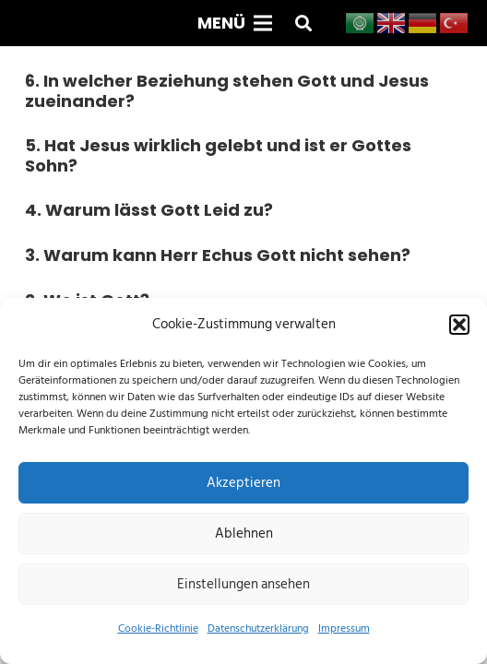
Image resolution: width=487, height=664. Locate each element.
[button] (459, 324)
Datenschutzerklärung (258, 628)
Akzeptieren (243, 482)
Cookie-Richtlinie (158, 628)
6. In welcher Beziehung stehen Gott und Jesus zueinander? (227, 91)
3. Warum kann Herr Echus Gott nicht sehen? (217, 255)
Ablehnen (244, 533)
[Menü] (234, 23)
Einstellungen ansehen (243, 584)
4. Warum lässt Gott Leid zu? (149, 209)
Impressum (344, 628)
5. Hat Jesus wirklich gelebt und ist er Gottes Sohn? (218, 155)
